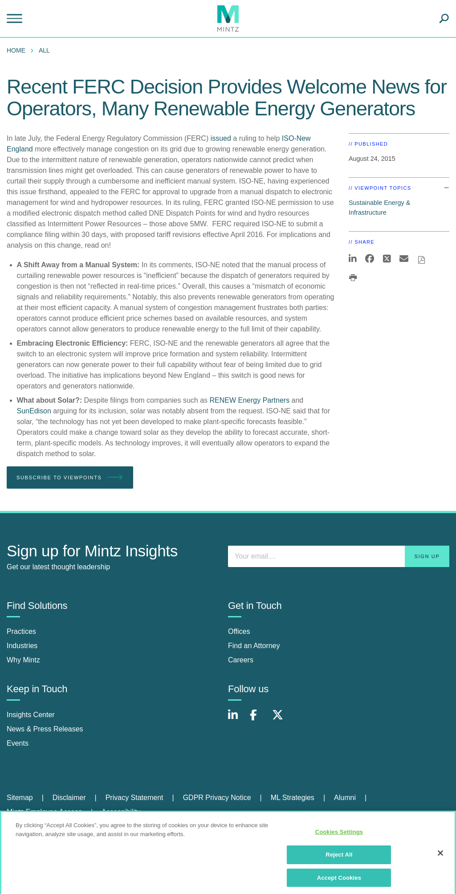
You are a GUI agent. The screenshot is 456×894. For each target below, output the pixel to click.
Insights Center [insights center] (31, 714)
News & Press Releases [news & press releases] (45, 729)
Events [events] (17, 743)
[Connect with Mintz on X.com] (281, 720)
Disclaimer (69, 797)
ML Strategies (292, 797)
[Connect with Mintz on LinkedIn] (237, 720)
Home (16, 50)
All (44, 50)
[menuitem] (18, 50)
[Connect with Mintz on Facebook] (259, 720)
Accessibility (121, 812)
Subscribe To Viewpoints (69, 478)
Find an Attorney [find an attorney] (254, 645)
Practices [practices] (21, 631)
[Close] (440, 857)
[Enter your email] (338, 556)
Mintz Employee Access (44, 812)
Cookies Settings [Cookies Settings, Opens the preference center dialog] (339, 836)
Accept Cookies (339, 881)
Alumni (345, 797)
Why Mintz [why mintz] (23, 660)
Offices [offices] (239, 631)
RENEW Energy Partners (250, 400)
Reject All (339, 858)
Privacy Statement (134, 797)
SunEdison (34, 411)
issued (221, 138)
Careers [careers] (240, 660)
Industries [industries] (22, 645)
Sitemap (20, 797)
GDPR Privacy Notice (217, 797)
